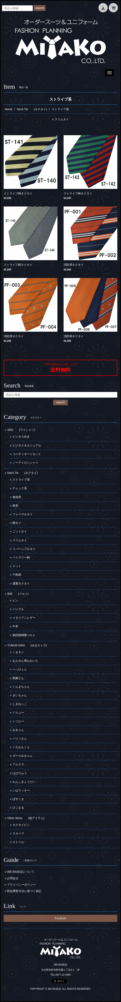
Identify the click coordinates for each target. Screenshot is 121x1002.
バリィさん (20, 738)
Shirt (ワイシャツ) (21, 429)
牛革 (15, 626)
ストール (18, 842)
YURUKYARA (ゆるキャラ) (27, 645)
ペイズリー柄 (21, 557)
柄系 (15, 505)
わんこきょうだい (24, 781)
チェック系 (20, 488)
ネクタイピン (21, 824)
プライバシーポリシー (21, 884)
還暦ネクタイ (21, 583)
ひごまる (18, 807)
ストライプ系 (21, 479)
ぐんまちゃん (21, 686)
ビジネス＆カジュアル (27, 445)
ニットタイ (20, 531)
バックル (18, 609)
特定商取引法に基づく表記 (24, 891)
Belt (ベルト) (18, 593)
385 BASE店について (21, 871)
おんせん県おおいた (25, 660)
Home (8, 109)
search (39, 8)
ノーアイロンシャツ (25, 462)
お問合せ (12, 878)
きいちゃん (20, 695)
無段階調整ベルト (24, 635)
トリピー (18, 721)
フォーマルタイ (23, 514)
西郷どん (18, 678)
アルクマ (18, 764)
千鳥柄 (17, 574)
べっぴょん (20, 669)
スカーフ (18, 833)
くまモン (18, 652)
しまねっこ (20, 704)
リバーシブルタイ (24, 548)
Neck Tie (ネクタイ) (32, 109)
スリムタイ (62, 119)
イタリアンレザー (24, 617)
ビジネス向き (21, 436)
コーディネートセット (27, 454)
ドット (17, 566)
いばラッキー (21, 790)
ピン (15, 600)
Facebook (60, 918)
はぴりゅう (20, 773)
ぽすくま (18, 799)
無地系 (17, 497)
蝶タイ (17, 522)
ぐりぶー (18, 712)
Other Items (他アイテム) (25, 818)
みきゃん (18, 730)
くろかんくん (21, 747)
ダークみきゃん (23, 755)
